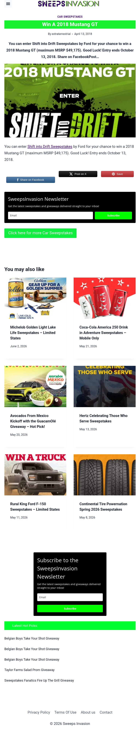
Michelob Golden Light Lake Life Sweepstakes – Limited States (33, 332)
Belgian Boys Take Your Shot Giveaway (33, 638)
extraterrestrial (61, 34)
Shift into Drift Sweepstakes (50, 146)
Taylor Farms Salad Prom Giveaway (30, 670)
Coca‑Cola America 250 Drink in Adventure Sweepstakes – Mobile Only (103, 332)
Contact (106, 712)
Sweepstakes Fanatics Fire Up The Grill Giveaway (40, 680)
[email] (70, 597)
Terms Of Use (65, 712)
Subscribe (113, 215)
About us (88, 712)
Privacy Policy (39, 712)
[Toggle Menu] (8, 3)
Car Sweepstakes (70, 16)
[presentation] (35, 298)
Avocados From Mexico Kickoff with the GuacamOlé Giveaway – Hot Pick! (33, 421)
